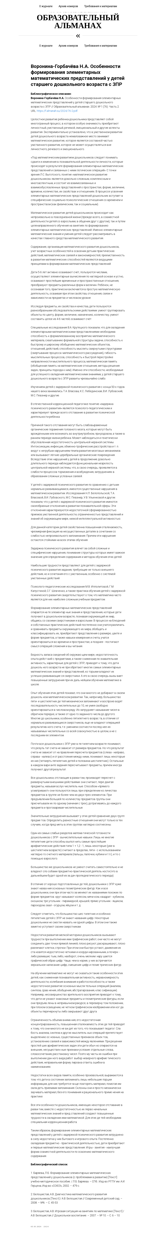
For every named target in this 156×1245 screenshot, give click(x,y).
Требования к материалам (100, 45)
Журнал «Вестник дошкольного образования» (74, 2)
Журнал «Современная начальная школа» (122, 2)
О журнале (46, 45)
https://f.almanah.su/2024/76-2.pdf (57, 113)
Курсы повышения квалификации (30, 2)
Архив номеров (68, 45)
